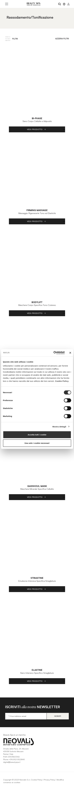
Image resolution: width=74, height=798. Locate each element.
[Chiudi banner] (70, 353)
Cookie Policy (36, 780)
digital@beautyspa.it (11, 762)
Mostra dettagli (59, 426)
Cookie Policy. (62, 381)
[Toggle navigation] (6, 4)
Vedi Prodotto (36, 129)
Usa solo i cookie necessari (37, 443)
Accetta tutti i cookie (37, 435)
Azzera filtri (62, 38)
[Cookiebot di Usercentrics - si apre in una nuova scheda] (53, 352)
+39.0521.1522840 (17, 759)
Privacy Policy (49, 780)
